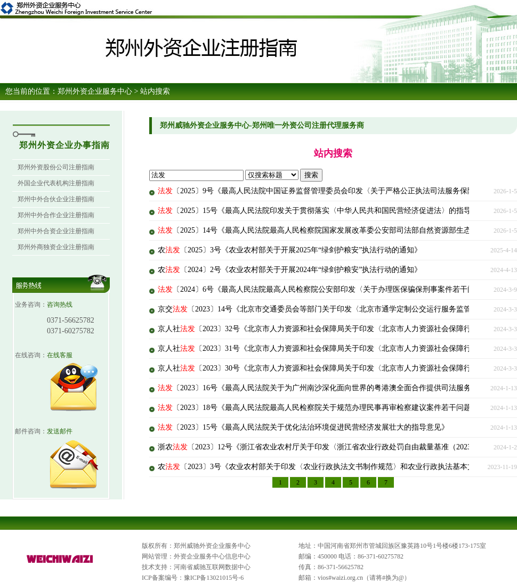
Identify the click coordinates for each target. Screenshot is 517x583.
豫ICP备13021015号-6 (214, 577)
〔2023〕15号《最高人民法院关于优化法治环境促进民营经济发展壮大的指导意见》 (303, 427)
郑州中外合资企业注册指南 (56, 231)
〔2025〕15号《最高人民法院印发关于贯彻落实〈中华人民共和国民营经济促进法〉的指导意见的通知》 (337, 211)
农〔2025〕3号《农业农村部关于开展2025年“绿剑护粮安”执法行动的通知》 (290, 250)
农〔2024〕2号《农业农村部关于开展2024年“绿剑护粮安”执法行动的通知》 (290, 270)
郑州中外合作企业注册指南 (56, 215)
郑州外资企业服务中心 (95, 91)
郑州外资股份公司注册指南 (56, 167)
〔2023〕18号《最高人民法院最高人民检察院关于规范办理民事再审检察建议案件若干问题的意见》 (329, 408)
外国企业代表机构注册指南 (56, 183)
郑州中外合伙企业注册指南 (56, 199)
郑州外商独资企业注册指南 (56, 247)
